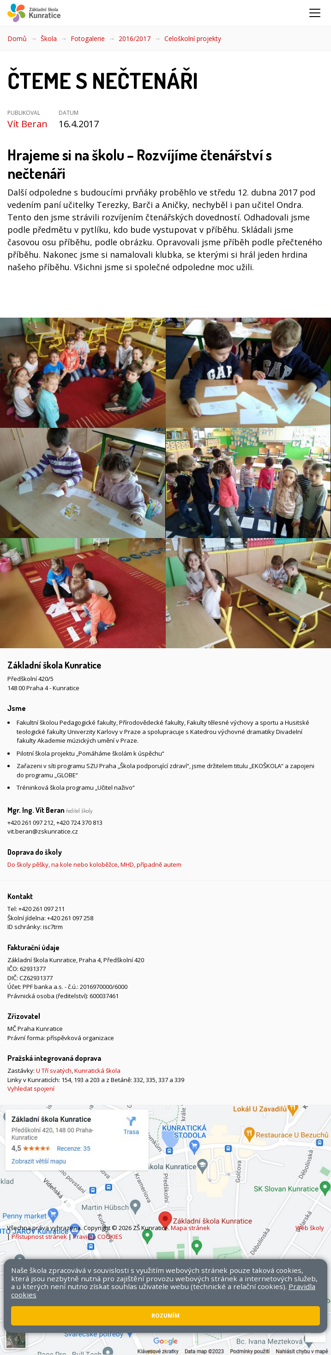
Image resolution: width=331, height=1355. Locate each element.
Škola (49, 38)
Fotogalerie (88, 38)
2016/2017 (134, 38)
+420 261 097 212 (30, 822)
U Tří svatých (54, 1070)
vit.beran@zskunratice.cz (42, 831)
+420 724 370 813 (79, 822)
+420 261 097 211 (41, 909)
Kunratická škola (97, 1070)
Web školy (309, 1228)
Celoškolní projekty (192, 38)
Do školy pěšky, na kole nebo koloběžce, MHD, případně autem (94, 864)
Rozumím (165, 1315)
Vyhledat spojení (30, 1088)
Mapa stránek (190, 1228)
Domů (17, 38)
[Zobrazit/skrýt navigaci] (315, 13)
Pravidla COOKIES (97, 1236)
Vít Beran (27, 124)
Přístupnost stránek (39, 1236)
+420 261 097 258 (70, 918)
